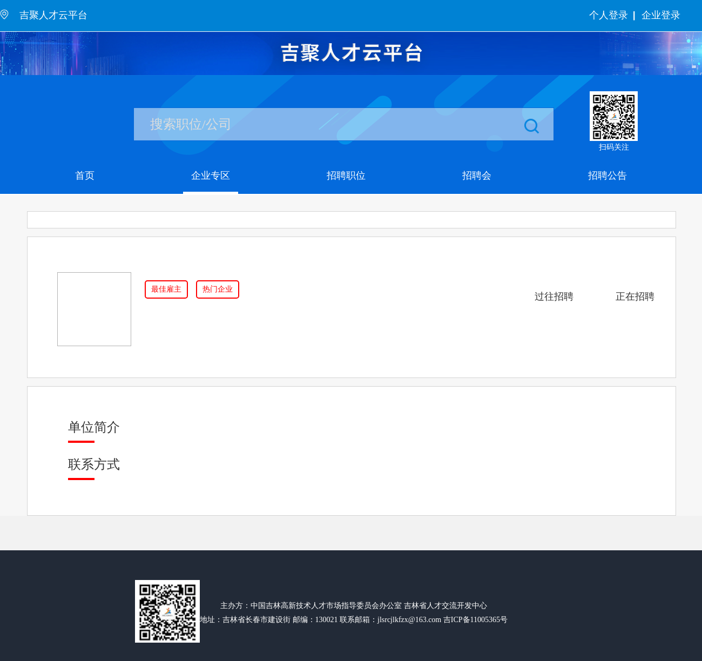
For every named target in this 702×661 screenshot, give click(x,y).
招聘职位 (346, 175)
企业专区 (210, 175)
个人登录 (608, 15)
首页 (84, 175)
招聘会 (476, 175)
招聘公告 (607, 175)
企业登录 (661, 15)
